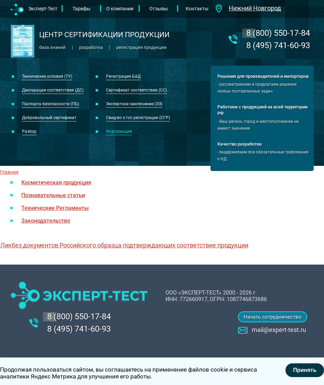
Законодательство (45, 220)
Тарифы (81, 8)
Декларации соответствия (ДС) (53, 90)
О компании (119, 8)
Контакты (197, 8)
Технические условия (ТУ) (47, 76)
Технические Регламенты (55, 208)
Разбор (29, 131)
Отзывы (158, 8)
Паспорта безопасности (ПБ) (50, 103)
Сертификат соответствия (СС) (136, 90)
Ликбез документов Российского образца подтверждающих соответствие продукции (124, 245)
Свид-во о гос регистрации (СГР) (138, 117)
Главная (9, 172)
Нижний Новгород (255, 8)
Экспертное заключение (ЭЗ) (134, 103)
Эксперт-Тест (42, 8)
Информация (119, 131)
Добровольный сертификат (49, 117)
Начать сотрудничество (273, 317)
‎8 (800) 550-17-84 (278, 33)
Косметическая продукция (56, 182)
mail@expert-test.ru (279, 329)
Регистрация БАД (123, 76)
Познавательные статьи (53, 195)
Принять (304, 370)
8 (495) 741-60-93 (278, 45)
